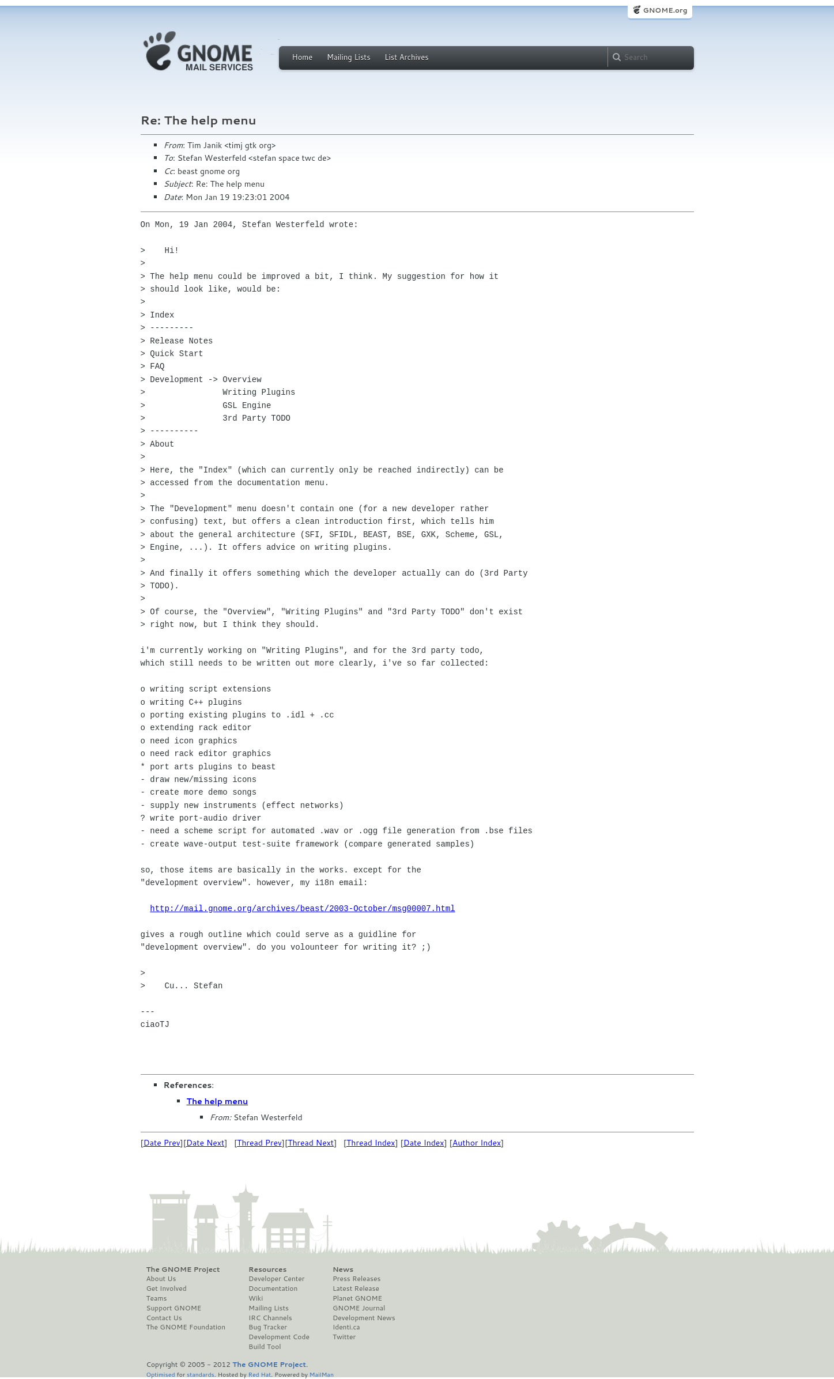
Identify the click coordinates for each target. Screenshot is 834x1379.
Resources (267, 1269)
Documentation (272, 1288)
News (343, 1269)
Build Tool (264, 1346)
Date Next (205, 1142)
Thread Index (370, 1142)
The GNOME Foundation (186, 1327)
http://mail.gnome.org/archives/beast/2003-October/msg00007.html (302, 908)
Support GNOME (174, 1308)
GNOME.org (665, 10)
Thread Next (311, 1142)
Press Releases (356, 1278)
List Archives (406, 57)
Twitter (344, 1337)
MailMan (322, 1374)
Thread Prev (259, 1142)
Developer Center (276, 1278)
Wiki (255, 1298)
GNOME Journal (359, 1308)
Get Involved (166, 1288)
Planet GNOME (357, 1298)
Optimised (160, 1374)
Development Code (279, 1337)
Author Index (476, 1142)
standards (200, 1374)
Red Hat (259, 1374)
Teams (156, 1298)
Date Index (423, 1142)
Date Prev (162, 1142)
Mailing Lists (349, 57)
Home (302, 57)
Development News (364, 1318)
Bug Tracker (267, 1327)
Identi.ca (346, 1327)
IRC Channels (270, 1318)
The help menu (217, 1101)
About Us (161, 1278)
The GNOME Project (183, 1269)
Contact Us (164, 1318)
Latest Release (356, 1288)
